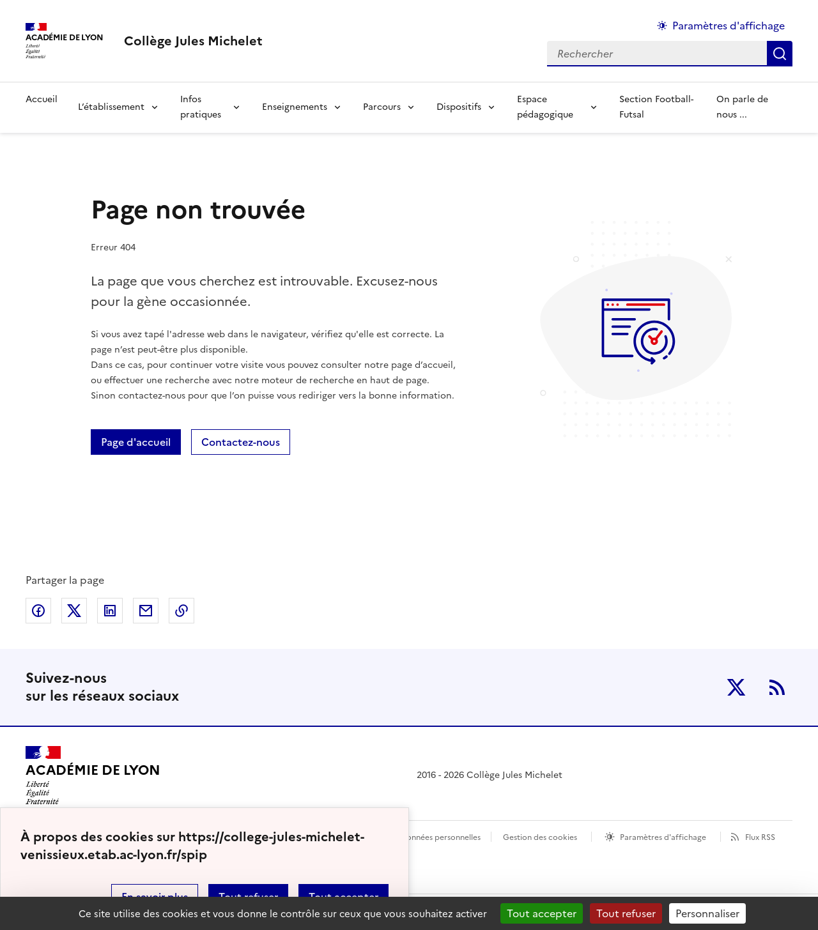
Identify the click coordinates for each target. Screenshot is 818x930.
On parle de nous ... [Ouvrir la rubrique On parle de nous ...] (742, 107)
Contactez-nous (240, 442)
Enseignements (294, 107)
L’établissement (111, 107)
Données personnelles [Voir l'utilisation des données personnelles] (440, 837)
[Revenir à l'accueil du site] (93, 775)
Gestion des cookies (540, 837)
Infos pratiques (200, 107)
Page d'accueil (136, 442)
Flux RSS (760, 837)
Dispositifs (458, 107)
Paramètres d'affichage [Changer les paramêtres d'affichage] (728, 25)
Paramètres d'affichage (663, 837)
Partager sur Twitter (74, 610)
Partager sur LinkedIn (110, 610)
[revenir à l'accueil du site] (193, 41)
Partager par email (145, 610)
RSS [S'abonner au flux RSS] (777, 687)
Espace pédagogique (545, 107)
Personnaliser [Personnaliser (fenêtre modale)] (707, 913)
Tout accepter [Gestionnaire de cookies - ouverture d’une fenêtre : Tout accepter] (541, 913)
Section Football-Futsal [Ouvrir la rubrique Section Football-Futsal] (656, 107)
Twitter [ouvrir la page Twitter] (736, 687)
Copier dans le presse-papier (181, 610)
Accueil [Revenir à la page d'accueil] (42, 99)
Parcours (382, 107)
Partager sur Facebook (38, 610)
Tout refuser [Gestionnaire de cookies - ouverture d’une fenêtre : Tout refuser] (626, 913)
